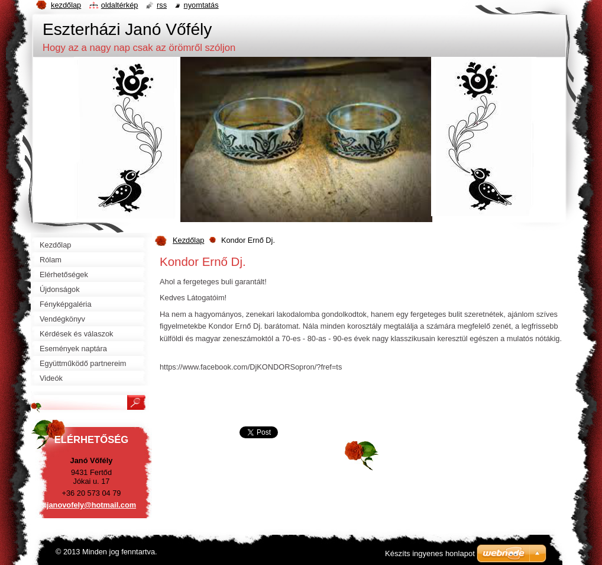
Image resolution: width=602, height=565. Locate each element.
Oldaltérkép (119, 5)
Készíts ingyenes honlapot (430, 553)
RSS (162, 5)
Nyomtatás (201, 5)
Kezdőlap (188, 240)
